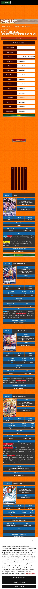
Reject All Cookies (19, 582)
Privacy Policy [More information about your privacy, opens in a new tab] (30, 573)
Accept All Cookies (19, 577)
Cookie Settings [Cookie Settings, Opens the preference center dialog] (19, 586)
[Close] (32, 541)
